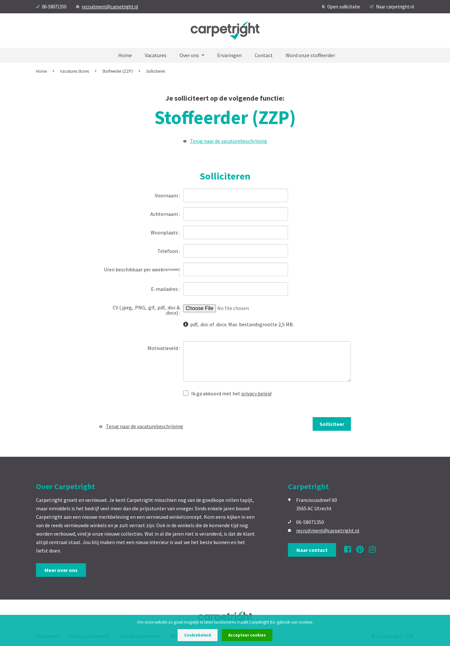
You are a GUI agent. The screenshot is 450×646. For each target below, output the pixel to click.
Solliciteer (331, 424)
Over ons (192, 55)
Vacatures (156, 55)
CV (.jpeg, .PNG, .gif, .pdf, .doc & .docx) (146, 309)
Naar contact (312, 550)
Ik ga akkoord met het (227, 393)
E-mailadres (165, 289)
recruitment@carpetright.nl (107, 6)
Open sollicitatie (341, 6)
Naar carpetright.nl (392, 6)
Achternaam (164, 214)
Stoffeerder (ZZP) (117, 71)
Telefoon (168, 251)
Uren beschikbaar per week (142, 269)
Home (125, 55)
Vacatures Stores (74, 71)
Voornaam (167, 195)
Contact (264, 55)
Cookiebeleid (197, 635)
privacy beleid (256, 393)
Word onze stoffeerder (310, 55)
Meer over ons (61, 570)
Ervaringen (229, 55)
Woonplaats (165, 232)
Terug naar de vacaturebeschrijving (225, 141)
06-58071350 (51, 6)
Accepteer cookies (247, 635)
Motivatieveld (163, 348)
